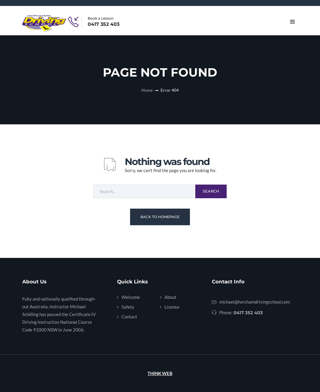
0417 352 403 (103, 24)
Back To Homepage (160, 217)
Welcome (130, 297)
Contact (129, 316)
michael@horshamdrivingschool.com (254, 301)
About (170, 297)
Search (211, 191)
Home (147, 90)
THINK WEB (160, 373)
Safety (127, 307)
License (171, 307)
